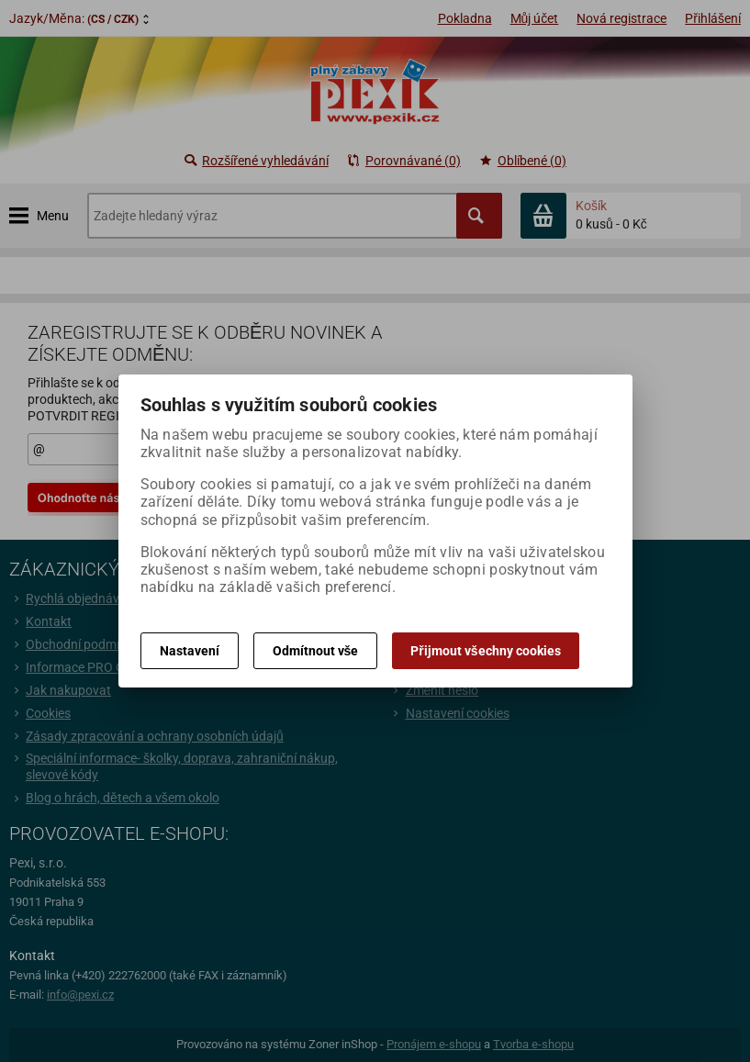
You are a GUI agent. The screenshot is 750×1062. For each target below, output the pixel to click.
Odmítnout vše (316, 650)
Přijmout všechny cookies (485, 650)
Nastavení (189, 650)
